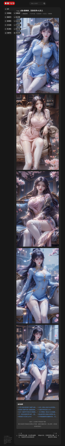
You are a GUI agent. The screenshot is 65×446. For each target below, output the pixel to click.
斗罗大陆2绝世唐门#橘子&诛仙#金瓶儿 (30, 407)
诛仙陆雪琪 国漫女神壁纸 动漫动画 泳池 (50, 414)
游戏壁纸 (8, 21)
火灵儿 (45, 13)
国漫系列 (8, 17)
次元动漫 (8, 25)
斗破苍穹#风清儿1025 (44, 409)
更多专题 (17, 29)
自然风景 (17, 21)
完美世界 (39, 13)
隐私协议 (5, 440)
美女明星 (17, 17)
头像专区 (8, 33)
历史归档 (17, 33)
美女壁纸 (8, 29)
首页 (7, 9)
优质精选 (8, 13)
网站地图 (5, 442)
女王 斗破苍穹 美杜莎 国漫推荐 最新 (29, 412)
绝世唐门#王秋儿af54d (25, 416)
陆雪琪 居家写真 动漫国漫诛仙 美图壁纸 (30, 409)
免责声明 (9, 440)
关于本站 (9, 442)
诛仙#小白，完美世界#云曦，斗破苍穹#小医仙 (48, 435)
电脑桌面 (17, 13)
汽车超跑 (17, 25)
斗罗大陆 (33, 13)
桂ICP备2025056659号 (8, 439)
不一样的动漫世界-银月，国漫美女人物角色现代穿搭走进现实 (37, 414)
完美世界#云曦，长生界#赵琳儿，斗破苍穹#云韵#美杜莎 (26, 435)
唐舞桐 (50, 13)
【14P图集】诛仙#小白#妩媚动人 (48, 412)
